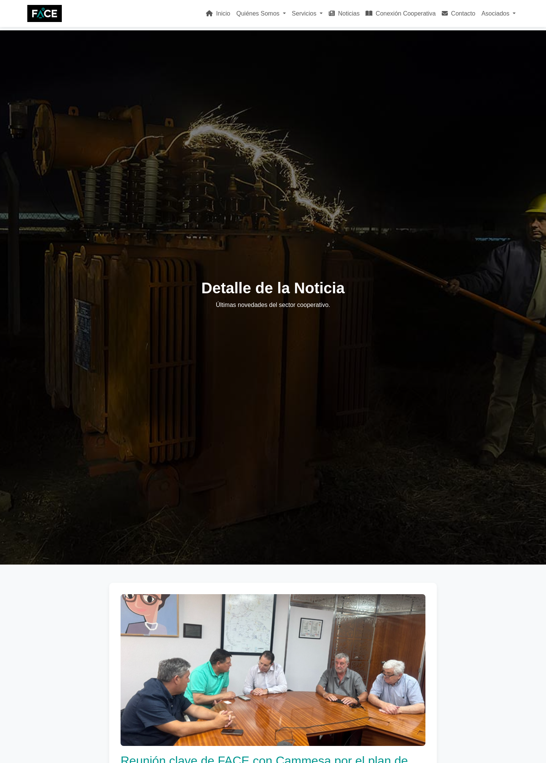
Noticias (344, 13)
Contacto (458, 13)
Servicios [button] (305, 13)
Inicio (218, 13)
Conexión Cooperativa (401, 13)
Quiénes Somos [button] (258, 13)
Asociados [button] (496, 13)
